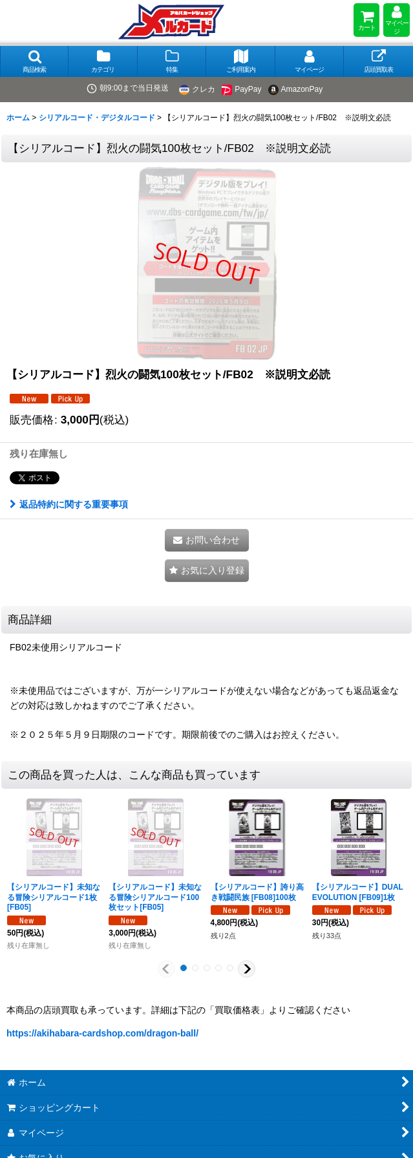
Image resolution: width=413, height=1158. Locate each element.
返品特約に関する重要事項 (69, 504)
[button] (34, 61)
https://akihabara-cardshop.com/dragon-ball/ (102, 1033)
